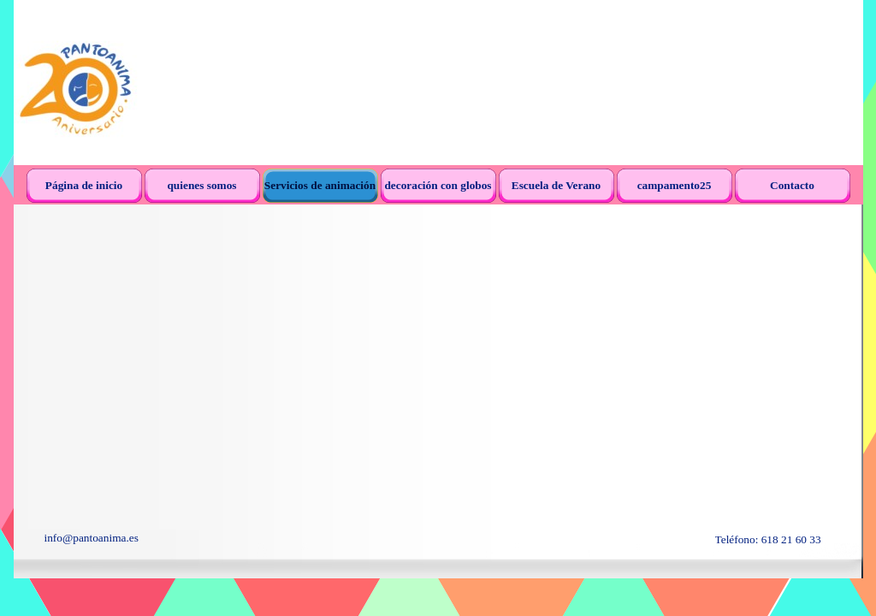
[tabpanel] (175, 538)
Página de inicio (83, 185)
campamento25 (674, 185)
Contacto (792, 185)
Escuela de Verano (556, 185)
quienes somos (201, 185)
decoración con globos (437, 185)
